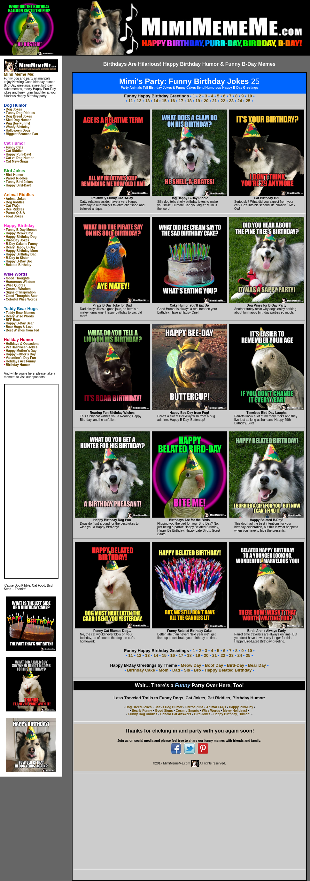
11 (130, 100)
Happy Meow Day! (19, 233)
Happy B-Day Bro (19, 261)
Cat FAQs (13, 206)
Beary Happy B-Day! (21, 247)
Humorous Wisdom (20, 282)
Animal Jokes (16, 199)
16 (172, 100)
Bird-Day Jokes (17, 240)
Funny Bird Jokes (19, 182)
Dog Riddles (15, 202)
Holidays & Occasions (22, 344)
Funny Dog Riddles (20, 113)
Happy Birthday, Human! (232, 714)
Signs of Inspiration (20, 292)
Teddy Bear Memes (20, 313)
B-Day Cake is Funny (21, 244)
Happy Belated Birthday (228, 670)
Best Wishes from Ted (22, 330)
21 (214, 100)
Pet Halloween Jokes (21, 347)
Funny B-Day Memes (21, 230)
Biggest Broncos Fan (22, 134)
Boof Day (214, 665)
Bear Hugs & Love (19, 327)
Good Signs (164, 710)
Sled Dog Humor (18, 120)
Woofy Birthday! (18, 127)
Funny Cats (14, 147)
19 (198, 100)
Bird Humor (14, 175)
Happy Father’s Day (20, 354)
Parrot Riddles (16, 178)
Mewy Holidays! (235, 710)
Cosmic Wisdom (18, 289)
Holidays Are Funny (21, 361)
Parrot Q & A (15, 213)
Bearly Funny (142, 710)
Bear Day (257, 665)
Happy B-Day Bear (20, 323)
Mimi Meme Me (18, 74)
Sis (187, 670)
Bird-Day (235, 665)
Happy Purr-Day (241, 707)
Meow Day (191, 665)
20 (206, 100)
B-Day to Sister (17, 258)
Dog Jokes (14, 109)
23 (231, 100)
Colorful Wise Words (21, 299)
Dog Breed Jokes (19, 116)
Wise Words (211, 710)
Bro (197, 670)
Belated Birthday (18, 265)
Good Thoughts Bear (21, 296)
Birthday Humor (18, 365)
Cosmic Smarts (187, 710)
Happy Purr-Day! (18, 154)
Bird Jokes (202, 714)
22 (223, 100)
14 (155, 100)
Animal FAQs (216, 707)
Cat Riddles (14, 151)
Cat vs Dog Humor (20, 158)
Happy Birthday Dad (21, 254)
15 (164, 100)
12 (139, 100)
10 (249, 96)
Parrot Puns (194, 707)
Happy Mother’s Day (21, 351)
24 (239, 100)
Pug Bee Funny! (18, 123)
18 (189, 100)
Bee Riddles (15, 209)
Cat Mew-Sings (17, 161)
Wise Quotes (15, 285)
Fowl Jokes (14, 216)
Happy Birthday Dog (21, 237)
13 (147, 100)
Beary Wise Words (20, 316)
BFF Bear (13, 320)
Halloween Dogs (18, 130)
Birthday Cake (141, 670)
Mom (163, 670)
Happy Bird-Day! (18, 185)
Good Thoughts (17, 278)
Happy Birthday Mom (22, 251)
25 (248, 100)
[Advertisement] (189, 821)
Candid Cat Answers (175, 714)
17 (181, 100)
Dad (176, 670)
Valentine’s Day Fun (21, 358)
